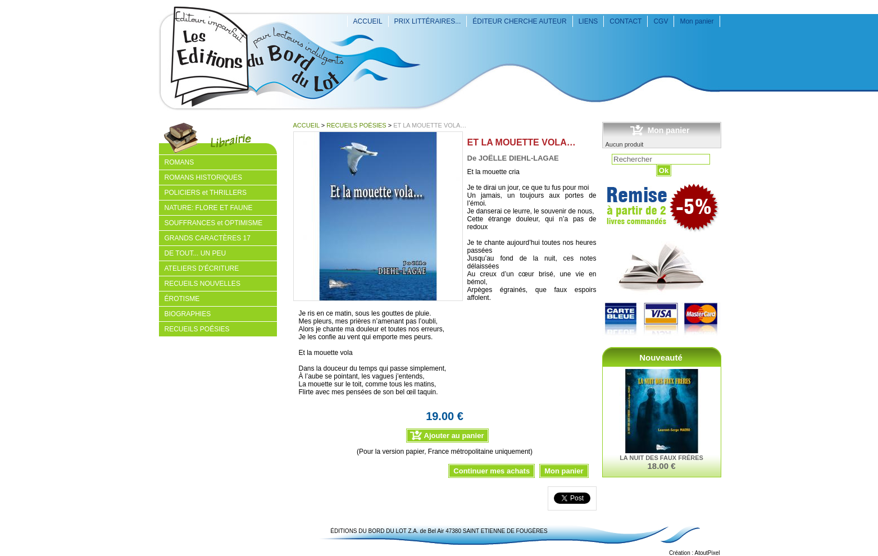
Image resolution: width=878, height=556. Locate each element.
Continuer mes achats (491, 471)
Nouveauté (661, 357)
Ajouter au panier (454, 435)
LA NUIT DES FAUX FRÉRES (661, 457)
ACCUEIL (368, 21)
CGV (660, 21)
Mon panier (696, 21)
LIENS (588, 21)
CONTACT (625, 21)
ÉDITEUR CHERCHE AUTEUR (519, 21)
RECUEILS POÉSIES (356, 125)
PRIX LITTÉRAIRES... (427, 21)
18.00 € (661, 466)
